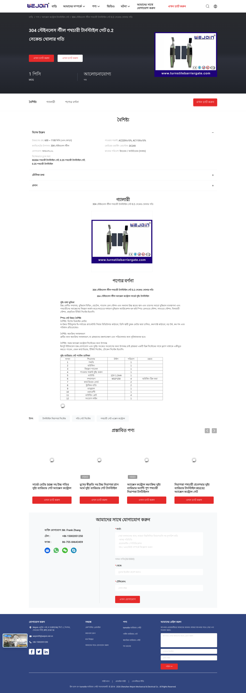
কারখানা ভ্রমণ (90, 633)
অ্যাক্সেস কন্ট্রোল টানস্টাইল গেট (55, 17)
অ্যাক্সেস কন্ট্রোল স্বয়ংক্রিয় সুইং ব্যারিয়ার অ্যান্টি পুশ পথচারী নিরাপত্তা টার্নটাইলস (144, 488)
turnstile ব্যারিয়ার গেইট (132, 628)
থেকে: (119, 565)
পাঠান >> (169, 666)
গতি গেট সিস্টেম (83, 418)
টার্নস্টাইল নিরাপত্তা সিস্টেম (54, 418)
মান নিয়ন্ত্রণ (89, 639)
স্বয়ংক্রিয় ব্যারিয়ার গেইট (131, 640)
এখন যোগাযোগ (128, 599)
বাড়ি (31, 17)
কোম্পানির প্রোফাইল (93, 627)
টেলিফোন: (121, 581)
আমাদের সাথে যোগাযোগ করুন (97, 645)
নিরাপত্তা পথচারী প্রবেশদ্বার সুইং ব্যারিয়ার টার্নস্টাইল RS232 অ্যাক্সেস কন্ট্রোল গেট (192, 488)
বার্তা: (118, 529)
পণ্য (37, 17)
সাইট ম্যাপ (106, 681)
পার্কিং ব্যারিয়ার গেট (130, 634)
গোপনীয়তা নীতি (138, 681)
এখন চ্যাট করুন (41, 58)
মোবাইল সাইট (120, 681)
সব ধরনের (127, 646)
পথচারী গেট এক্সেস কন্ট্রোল (113, 418)
